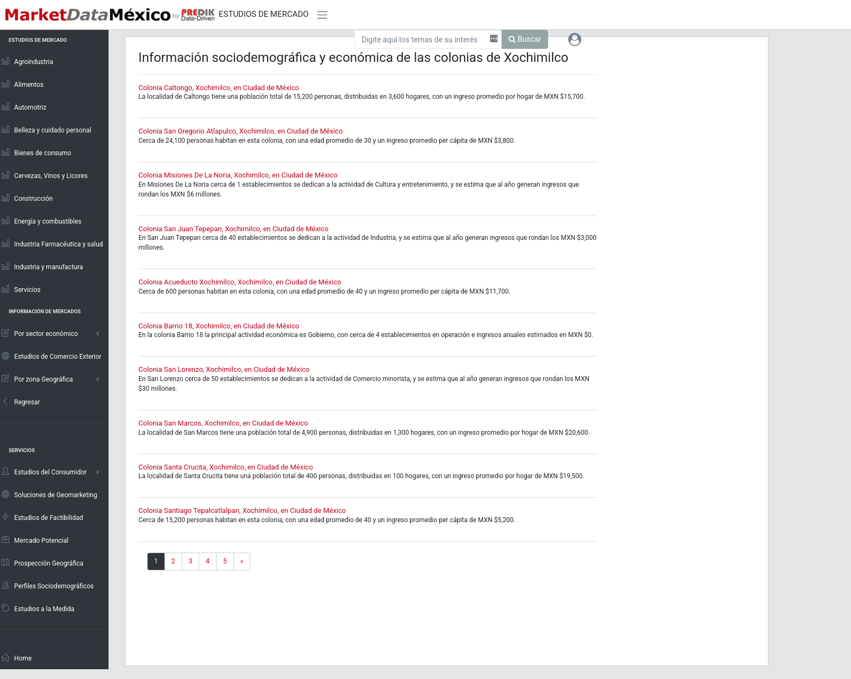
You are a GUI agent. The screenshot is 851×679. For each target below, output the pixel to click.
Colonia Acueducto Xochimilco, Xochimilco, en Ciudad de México (239, 282)
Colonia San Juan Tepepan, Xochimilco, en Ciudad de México (233, 229)
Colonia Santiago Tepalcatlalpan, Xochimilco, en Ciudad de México (242, 510)
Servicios (21, 289)
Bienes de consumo (36, 152)
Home (16, 657)
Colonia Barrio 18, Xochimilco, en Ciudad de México (218, 326)
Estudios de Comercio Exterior (51, 356)
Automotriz (24, 107)
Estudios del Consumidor (44, 471)
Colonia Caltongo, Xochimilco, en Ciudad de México (218, 88)
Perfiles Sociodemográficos (47, 585)
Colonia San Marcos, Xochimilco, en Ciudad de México (223, 423)
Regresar (20, 401)
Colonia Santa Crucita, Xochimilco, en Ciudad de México (225, 467)
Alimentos (22, 84)
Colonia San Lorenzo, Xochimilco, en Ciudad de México (223, 369)
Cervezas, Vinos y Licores (44, 175)
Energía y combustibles (41, 221)
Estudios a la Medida (37, 608)
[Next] (242, 561)
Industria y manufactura (42, 266)
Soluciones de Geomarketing (49, 494)
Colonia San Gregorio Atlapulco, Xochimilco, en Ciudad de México (240, 131)
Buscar (525, 39)
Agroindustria (27, 61)
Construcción (27, 198)
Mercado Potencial (34, 540)
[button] (574, 39)
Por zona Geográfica (37, 379)
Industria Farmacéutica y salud (52, 243)
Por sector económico (39, 333)
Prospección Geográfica (42, 563)
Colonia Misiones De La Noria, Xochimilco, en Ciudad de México (238, 175)
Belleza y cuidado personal (46, 129)
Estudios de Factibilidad (42, 517)
